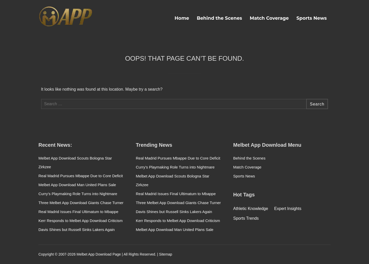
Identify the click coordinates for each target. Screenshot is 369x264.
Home (182, 18)
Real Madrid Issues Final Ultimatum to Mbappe (78, 211)
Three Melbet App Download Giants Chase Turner (81, 202)
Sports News (311, 18)
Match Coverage (269, 18)
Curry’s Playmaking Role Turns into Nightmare (77, 194)
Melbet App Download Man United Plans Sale (77, 185)
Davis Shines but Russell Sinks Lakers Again (76, 229)
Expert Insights (287, 208)
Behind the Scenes (219, 18)
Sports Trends (246, 218)
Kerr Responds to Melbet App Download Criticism (80, 220)
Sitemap (165, 254)
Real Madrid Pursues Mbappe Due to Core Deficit (80, 176)
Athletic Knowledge (250, 208)
